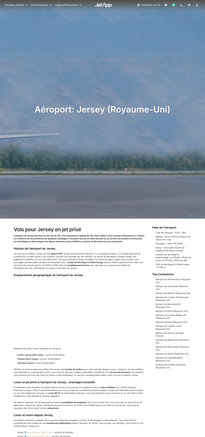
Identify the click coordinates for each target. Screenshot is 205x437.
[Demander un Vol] (148, 5)
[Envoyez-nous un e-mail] (166, 5)
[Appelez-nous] (181, 5)
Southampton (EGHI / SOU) (40, 432)
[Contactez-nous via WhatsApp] (173, 5)
